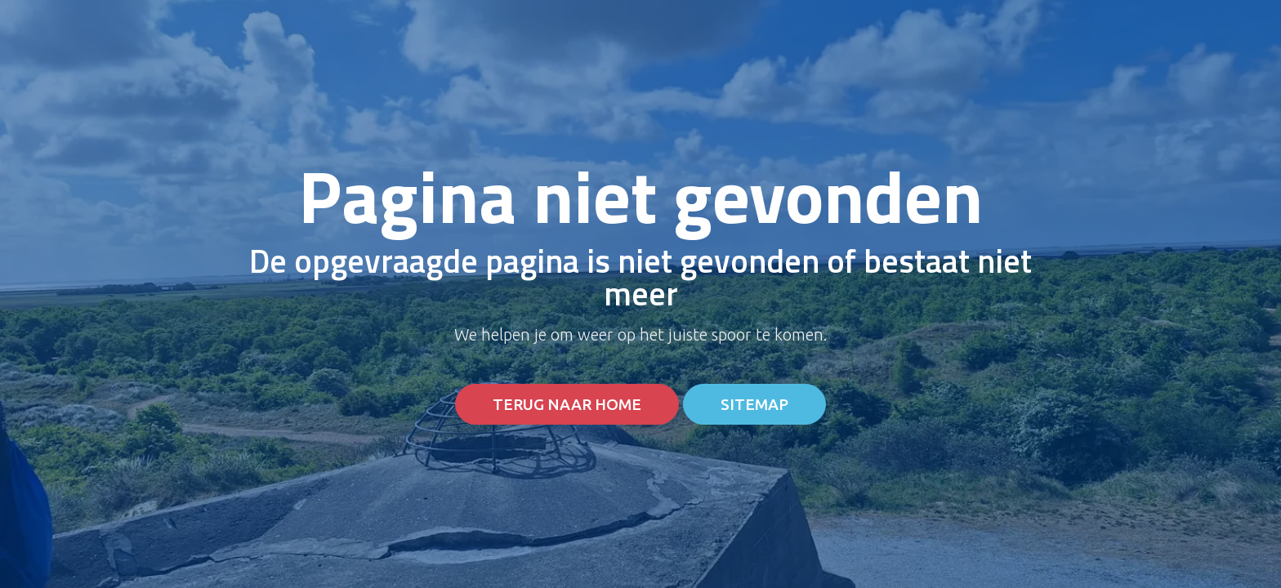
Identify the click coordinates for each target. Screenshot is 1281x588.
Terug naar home (567, 405)
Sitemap (754, 405)
